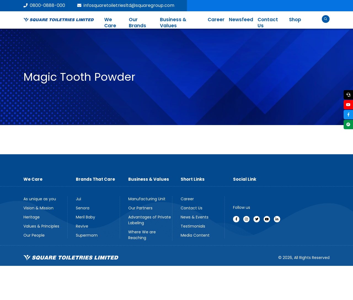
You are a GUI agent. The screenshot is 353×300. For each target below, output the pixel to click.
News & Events (194, 217)
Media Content (195, 235)
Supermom (87, 235)
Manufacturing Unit (146, 199)
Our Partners (140, 208)
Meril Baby (85, 217)
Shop (295, 20)
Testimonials (193, 226)
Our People (34, 235)
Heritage (31, 217)
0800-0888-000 (44, 5)
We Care (110, 23)
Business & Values (173, 23)
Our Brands (137, 23)
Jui (78, 199)
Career (216, 20)
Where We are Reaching (142, 234)
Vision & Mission (38, 208)
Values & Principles (41, 226)
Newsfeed (241, 20)
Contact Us (268, 23)
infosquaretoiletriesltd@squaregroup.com (125, 5)
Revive (82, 226)
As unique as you (39, 199)
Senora (82, 208)
